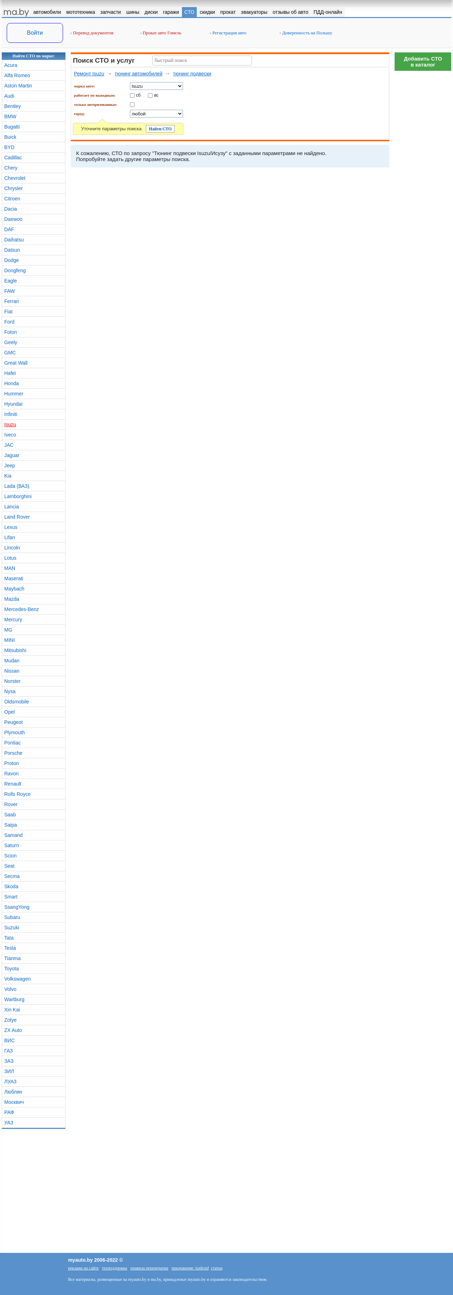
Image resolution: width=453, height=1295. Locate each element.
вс (156, 94)
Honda (11, 383)
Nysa (10, 691)
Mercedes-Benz (21, 609)
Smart (10, 897)
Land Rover (17, 517)
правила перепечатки (149, 1268)
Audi (9, 96)
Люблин (13, 1092)
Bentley (12, 106)
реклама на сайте (83, 1268)
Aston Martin (18, 86)
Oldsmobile (16, 701)
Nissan (11, 671)
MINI (9, 640)
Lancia (11, 506)
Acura (10, 65)
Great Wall (16, 363)
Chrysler (13, 188)
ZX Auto (13, 1030)
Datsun (12, 250)
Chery (10, 168)
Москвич (14, 1102)
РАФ (9, 1112)
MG (8, 630)
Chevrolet (14, 178)
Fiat (8, 311)
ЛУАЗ (10, 1081)
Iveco (10, 435)
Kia (7, 476)
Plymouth (14, 732)
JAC (8, 445)
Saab (10, 814)
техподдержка (114, 1268)
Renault (12, 784)
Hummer (13, 394)
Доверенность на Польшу (306, 32)
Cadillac (13, 157)
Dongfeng (15, 270)
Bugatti (12, 127)
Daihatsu (14, 240)
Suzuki (11, 927)
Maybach (14, 589)
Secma (12, 876)
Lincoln (12, 547)
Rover (10, 804)
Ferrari (11, 301)
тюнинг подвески (192, 73)
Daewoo (13, 219)
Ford (9, 322)
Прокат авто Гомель (160, 32)
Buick (10, 137)
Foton (10, 332)
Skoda (11, 886)
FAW (9, 291)
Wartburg (14, 999)
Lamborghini (17, 496)
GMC (10, 352)
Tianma (12, 958)
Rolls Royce (17, 794)
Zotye (10, 1020)
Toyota (11, 968)
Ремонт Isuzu (89, 73)
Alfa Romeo (17, 75)
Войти (35, 33)
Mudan (11, 660)
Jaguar (11, 455)
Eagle (10, 281)
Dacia (10, 209)
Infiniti (10, 414)
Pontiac (12, 743)
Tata (8, 938)
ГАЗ (8, 1051)
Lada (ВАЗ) (16, 486)
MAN (9, 568)
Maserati (13, 578)
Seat (9, 866)
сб (138, 94)
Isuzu (10, 424)
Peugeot (13, 722)
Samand (13, 835)
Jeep (9, 465)
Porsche (13, 753)
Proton (11, 763)
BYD (9, 147)
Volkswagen (17, 979)
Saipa (10, 825)
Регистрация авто (228, 32)
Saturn (11, 845)
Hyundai (13, 404)
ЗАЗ (8, 1061)
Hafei (10, 373)
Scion (10, 855)
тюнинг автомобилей (138, 73)
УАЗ (8, 1122)
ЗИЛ (9, 1071)
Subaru (12, 917)
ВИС (9, 1040)
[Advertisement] (423, 180)
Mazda (11, 599)
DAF (9, 229)
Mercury (13, 619)
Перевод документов (91, 32)
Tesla (10, 948)
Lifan (9, 537)
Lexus (10, 527)
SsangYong (16, 907)
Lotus (10, 558)
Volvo (10, 989)
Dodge (11, 260)
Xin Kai (12, 1009)
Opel (9, 712)
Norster (12, 681)
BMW (10, 116)
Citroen (12, 198)
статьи (217, 1268)
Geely (10, 342)
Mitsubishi (15, 650)
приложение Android (190, 1268)
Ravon (11, 773)
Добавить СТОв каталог (423, 62)
